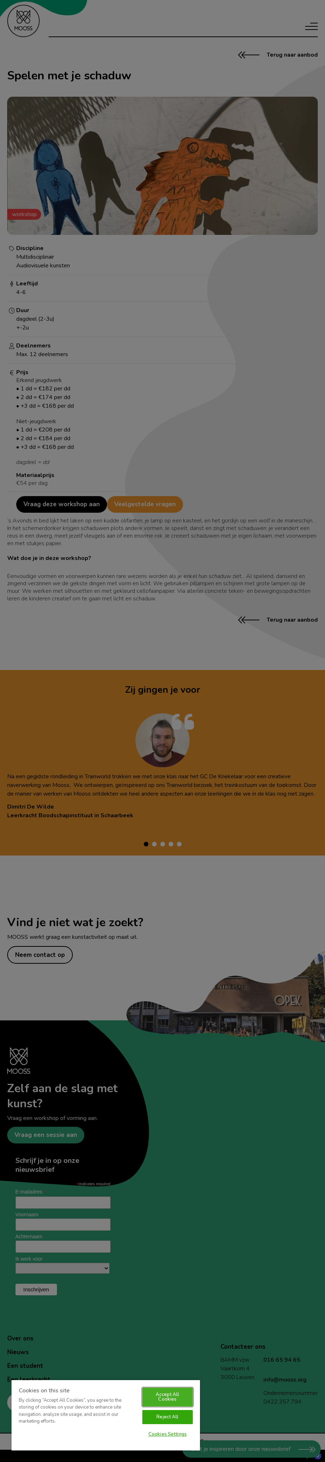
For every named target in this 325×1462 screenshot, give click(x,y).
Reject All (167, 1417)
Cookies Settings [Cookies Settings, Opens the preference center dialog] (167, 1434)
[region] (106, 1414)
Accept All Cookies (167, 1396)
